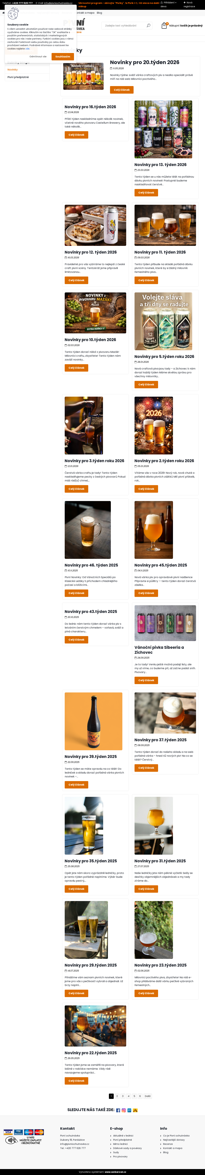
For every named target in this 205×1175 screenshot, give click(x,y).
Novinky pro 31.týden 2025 (160, 861)
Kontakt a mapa (84, 12)
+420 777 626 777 (75, 1148)
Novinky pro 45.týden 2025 (161, 565)
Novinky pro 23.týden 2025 (161, 965)
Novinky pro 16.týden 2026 (90, 107)
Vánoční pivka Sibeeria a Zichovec (159, 650)
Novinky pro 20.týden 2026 (145, 62)
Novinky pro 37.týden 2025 (161, 740)
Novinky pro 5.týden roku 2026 (164, 356)
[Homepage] (3, 13)
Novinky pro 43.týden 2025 (91, 611)
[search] (132, 27)
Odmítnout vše (37, 56)
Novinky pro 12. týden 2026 (91, 252)
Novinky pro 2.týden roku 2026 (164, 460)
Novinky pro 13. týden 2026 (161, 164)
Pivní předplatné (18, 77)
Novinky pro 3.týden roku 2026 (94, 460)
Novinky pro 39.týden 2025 (91, 756)
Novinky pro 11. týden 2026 (160, 252)
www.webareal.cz (115, 1172)
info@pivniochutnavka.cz (58, 3)
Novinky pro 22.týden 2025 (91, 1053)
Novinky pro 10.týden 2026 (90, 339)
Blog (99, 12)
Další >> (148, 1096)
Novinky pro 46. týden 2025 (91, 565)
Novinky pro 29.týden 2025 (91, 965)
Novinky (13, 69)
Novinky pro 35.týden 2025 (91, 861)
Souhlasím (62, 56)
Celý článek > (122, 89)
